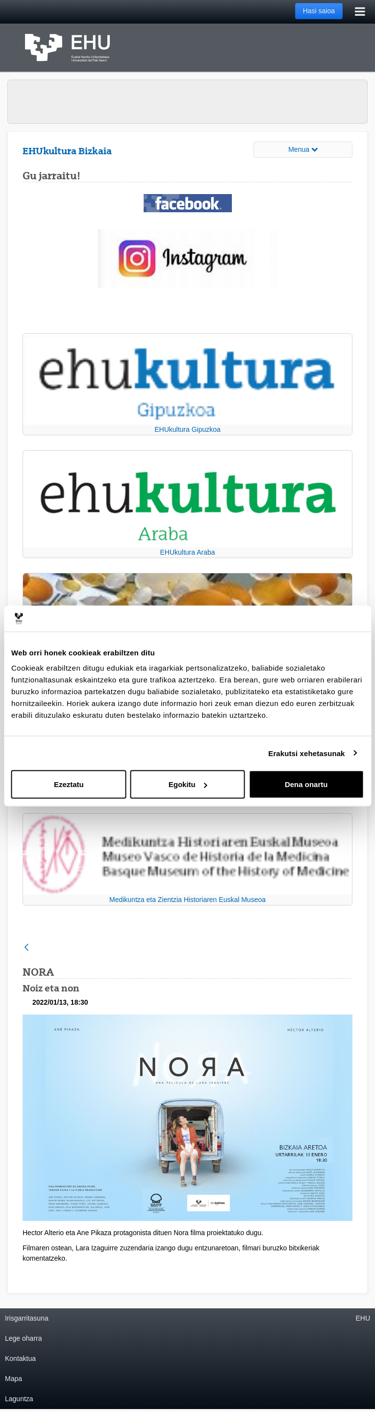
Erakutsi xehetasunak (306, 753)
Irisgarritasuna (27, 1318)
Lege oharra (23, 1338)
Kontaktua (20, 1358)
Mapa (13, 1379)
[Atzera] (26, 948)
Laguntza (19, 1399)
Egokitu (188, 784)
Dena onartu (306, 784)
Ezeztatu (69, 784)
